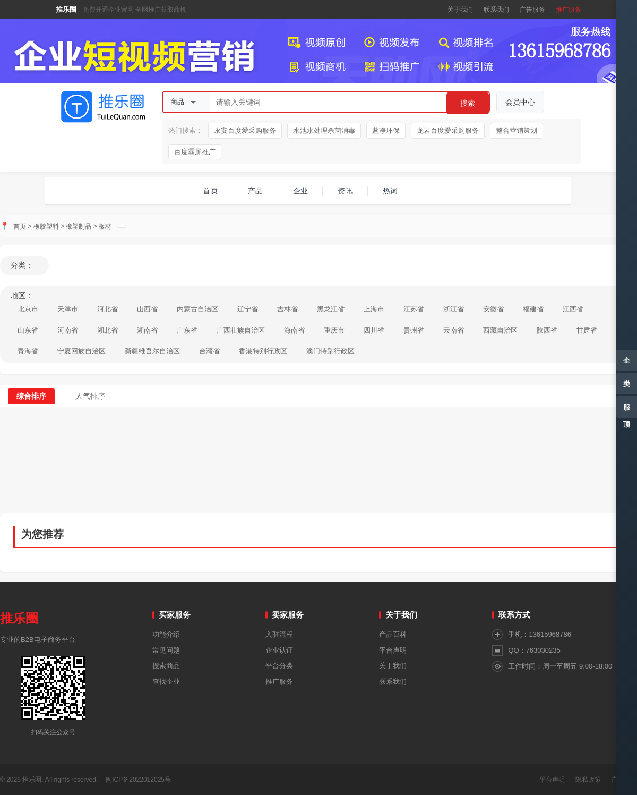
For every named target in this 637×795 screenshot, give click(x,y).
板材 (105, 226)
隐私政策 (588, 779)
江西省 (573, 309)
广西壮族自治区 (241, 330)
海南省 (294, 330)
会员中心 (520, 102)
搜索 (467, 103)
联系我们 (496, 9)
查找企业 (166, 682)
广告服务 (532, 9)
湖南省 (147, 330)
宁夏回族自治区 (81, 351)
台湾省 (209, 351)
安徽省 (493, 309)
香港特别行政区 (263, 351)
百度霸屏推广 (195, 152)
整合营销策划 (516, 130)
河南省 (67, 330)
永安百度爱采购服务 (245, 130)
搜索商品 (166, 666)
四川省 (374, 330)
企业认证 (279, 650)
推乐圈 (66, 9)
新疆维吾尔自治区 (152, 351)
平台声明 (393, 650)
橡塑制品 (78, 226)
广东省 (187, 330)
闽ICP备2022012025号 (138, 779)
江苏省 (413, 309)
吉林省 (287, 309)
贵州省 (413, 330)
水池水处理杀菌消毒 (324, 130)
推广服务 (568, 9)
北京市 (28, 309)
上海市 (374, 309)
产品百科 (393, 634)
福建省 (533, 309)
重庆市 (334, 330)
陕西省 (547, 330)
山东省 (28, 330)
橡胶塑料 (46, 226)
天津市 (67, 309)
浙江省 (453, 309)
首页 (19, 226)
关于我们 (460, 9)
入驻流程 (279, 634)
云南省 (453, 330)
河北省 (107, 309)
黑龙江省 (331, 309)
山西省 (147, 309)
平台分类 (279, 666)
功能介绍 (166, 634)
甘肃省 (586, 330)
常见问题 (166, 650)
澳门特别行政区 (330, 351)
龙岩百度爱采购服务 (448, 130)
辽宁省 (247, 309)
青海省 (28, 351)
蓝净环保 (386, 130)
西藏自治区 (500, 330)
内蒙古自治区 (197, 309)
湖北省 (107, 330)
